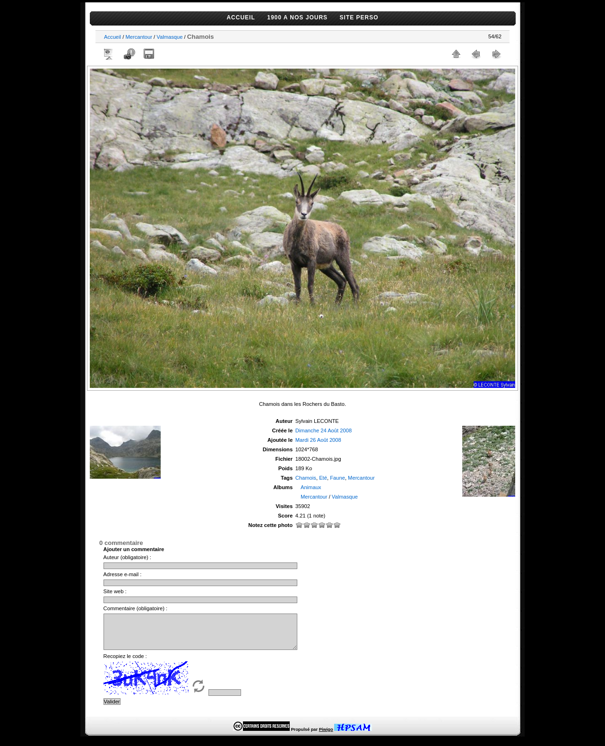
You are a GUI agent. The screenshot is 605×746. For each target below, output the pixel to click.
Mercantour (138, 37)
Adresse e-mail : (123, 574)
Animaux (311, 487)
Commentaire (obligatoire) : (136, 608)
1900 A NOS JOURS (297, 17)
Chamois (305, 478)
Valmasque (169, 37)
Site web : (115, 591)
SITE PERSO (359, 17)
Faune (337, 478)
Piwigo (326, 736)
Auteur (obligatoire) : (127, 557)
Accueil (112, 37)
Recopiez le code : (125, 663)
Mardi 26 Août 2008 (318, 440)
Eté (323, 478)
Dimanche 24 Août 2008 (323, 430)
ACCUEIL (240, 17)
